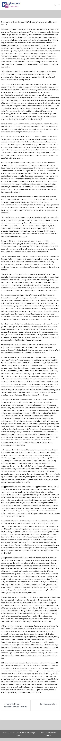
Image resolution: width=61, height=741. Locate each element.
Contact (19, 735)
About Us (12, 733)
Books (19, 733)
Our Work (25, 733)
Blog (32, 733)
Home (5, 733)
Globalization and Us (47, 704)
